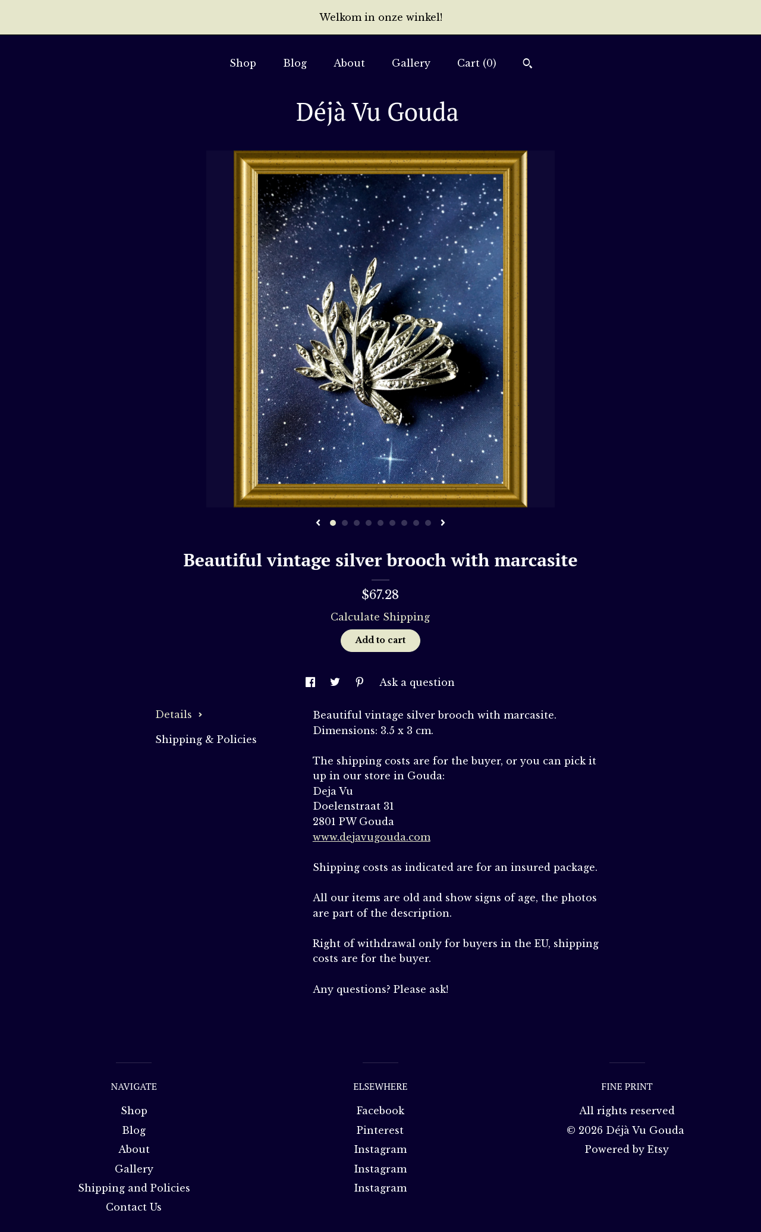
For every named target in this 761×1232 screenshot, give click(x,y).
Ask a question (417, 682)
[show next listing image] (443, 523)
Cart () (476, 63)
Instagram (380, 1149)
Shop (242, 63)
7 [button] (404, 523)
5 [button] (380, 523)
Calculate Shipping (380, 617)
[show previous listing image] (318, 523)
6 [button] (392, 523)
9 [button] (428, 523)
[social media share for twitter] (336, 682)
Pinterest (380, 1130)
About (349, 63)
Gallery (411, 63)
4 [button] (369, 523)
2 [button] (345, 523)
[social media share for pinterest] (361, 682)
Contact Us (134, 1207)
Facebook (380, 1111)
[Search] (527, 64)
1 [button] (333, 523)
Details (179, 714)
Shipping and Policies (134, 1188)
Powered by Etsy (627, 1149)
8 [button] (416, 523)
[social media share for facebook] (312, 682)
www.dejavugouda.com (371, 837)
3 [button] (357, 523)
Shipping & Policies (206, 739)
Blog (295, 63)
